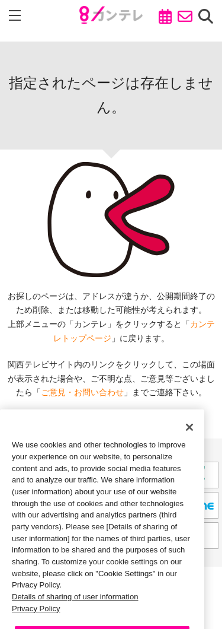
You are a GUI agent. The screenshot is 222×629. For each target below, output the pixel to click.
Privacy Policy (36, 618)
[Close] (189, 437)
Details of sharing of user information (75, 606)
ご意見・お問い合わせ (82, 392)
